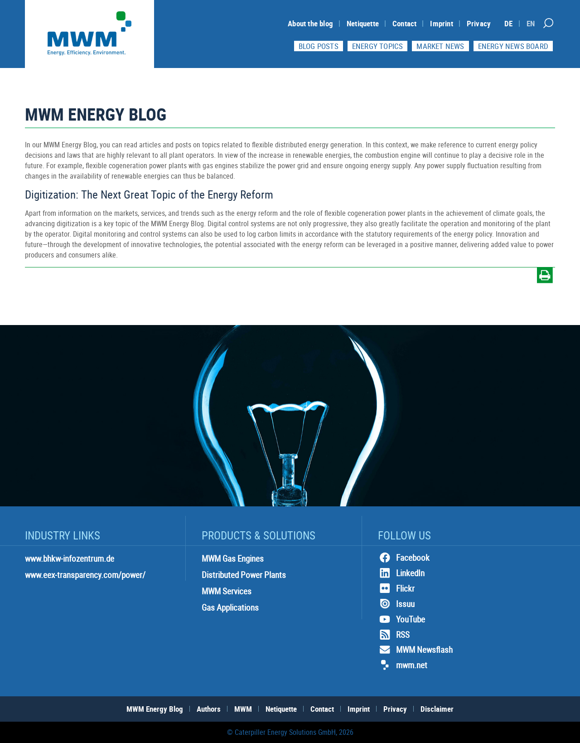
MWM (243, 709)
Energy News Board (513, 46)
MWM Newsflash (415, 649)
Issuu (396, 604)
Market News (440, 46)
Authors (209, 709)
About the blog (310, 23)
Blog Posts (318, 46)
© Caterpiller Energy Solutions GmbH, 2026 (290, 732)
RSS (394, 634)
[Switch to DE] (508, 23)
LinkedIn (401, 573)
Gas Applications (230, 607)
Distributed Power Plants (244, 575)
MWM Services (226, 591)
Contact (404, 23)
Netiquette (363, 23)
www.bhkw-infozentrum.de (69, 558)
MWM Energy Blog (154, 709)
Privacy (479, 23)
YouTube (401, 619)
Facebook (404, 557)
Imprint (441, 23)
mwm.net (402, 665)
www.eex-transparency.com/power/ (85, 575)
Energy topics (377, 46)
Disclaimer (437, 709)
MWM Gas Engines (233, 558)
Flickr (396, 588)
